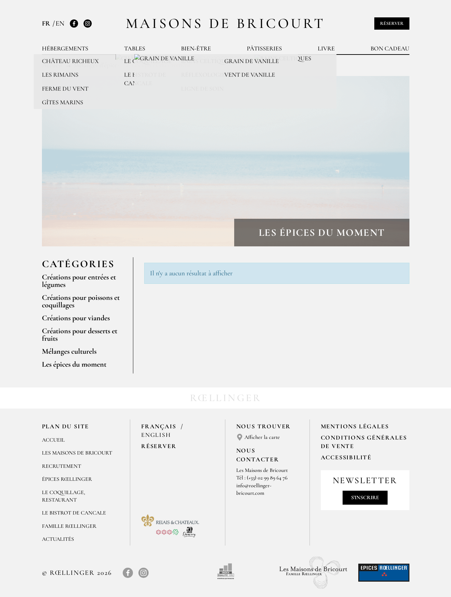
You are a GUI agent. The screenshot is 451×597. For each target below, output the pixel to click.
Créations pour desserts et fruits (79, 334)
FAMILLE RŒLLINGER (69, 526)
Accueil (53, 440)
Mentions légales (355, 426)
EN (60, 23)
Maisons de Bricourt (226, 23)
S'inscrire (365, 497)
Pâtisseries (264, 48)
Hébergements (65, 48)
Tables (134, 48)
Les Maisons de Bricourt (77, 452)
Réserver (392, 23)
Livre (326, 48)
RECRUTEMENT (61, 466)
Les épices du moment (74, 364)
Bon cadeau (390, 48)
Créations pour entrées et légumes (79, 281)
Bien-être (196, 48)
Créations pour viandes (76, 317)
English (156, 435)
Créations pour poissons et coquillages (81, 301)
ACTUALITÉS (58, 539)
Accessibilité (346, 457)
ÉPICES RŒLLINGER (67, 479)
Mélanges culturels (69, 351)
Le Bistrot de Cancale (74, 512)
